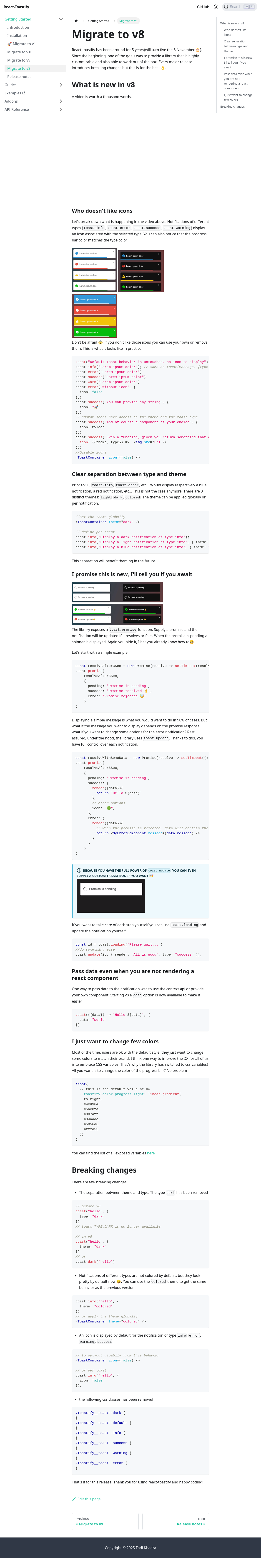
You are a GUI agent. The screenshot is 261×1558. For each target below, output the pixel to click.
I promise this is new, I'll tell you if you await (238, 62)
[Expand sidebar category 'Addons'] (61, 101)
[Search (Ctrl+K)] (239, 7)
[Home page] (76, 20)
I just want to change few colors (238, 97)
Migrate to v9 (18, 60)
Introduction (18, 27)
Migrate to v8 (18, 68)
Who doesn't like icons (235, 32)
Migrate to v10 (20, 51)
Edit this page (86, 1498)
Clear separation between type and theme (236, 46)
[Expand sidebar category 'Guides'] (61, 84)
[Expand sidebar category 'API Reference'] (61, 109)
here (151, 1153)
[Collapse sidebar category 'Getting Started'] (61, 19)
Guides (11, 84)
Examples (15, 93)
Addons (11, 101)
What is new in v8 (232, 23)
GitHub (203, 6)
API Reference (17, 109)
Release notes (19, 76)
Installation (17, 35)
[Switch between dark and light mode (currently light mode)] (215, 6)
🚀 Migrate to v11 (22, 43)
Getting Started (18, 19)
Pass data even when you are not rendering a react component (238, 81)
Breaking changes (232, 106)
